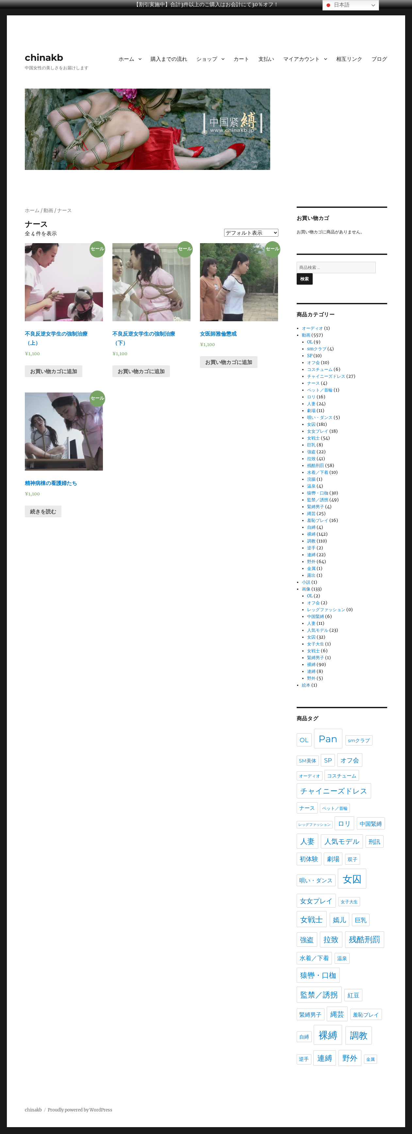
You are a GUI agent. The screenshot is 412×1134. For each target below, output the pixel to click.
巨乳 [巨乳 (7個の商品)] (361, 920)
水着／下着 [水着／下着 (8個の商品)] (314, 958)
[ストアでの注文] (251, 233)
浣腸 (311, 479)
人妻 (311, 404)
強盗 (311, 452)
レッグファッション (326, 609)
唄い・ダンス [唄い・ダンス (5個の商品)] (316, 880)
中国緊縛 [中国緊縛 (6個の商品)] (371, 823)
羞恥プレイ (317, 520)
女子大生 (315, 644)
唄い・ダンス (320, 417)
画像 (306, 589)
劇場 (311, 410)
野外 (311, 561)
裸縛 (311, 534)
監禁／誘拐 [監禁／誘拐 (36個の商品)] (319, 994)
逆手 (311, 548)
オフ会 (313, 362)
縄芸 (311, 513)
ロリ (311, 397)
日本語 (336, 5)
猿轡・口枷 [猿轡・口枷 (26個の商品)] (318, 975)
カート (241, 59)
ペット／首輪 (320, 390)
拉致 (311, 458)
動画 (48, 210)
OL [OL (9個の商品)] (304, 740)
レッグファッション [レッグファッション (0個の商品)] (314, 825)
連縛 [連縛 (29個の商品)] (324, 1058)
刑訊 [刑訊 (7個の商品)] (374, 841)
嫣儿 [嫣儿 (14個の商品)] (339, 920)
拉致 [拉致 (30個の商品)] (330, 939)
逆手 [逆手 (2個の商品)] (304, 1059)
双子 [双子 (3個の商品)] (352, 859)
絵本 (306, 685)
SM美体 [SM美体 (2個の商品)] (307, 761)
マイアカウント (301, 59)
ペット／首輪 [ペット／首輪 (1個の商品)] (335, 808)
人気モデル (317, 630)
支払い (266, 59)
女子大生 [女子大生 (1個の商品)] (349, 901)
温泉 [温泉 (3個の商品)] (342, 958)
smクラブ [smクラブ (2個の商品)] (359, 740)
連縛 (311, 555)
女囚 (311, 424)
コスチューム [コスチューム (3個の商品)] (341, 776)
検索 (304, 278)
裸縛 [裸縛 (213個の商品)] (328, 1035)
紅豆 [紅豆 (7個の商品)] (353, 995)
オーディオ (312, 328)
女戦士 (313, 438)
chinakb (44, 57)
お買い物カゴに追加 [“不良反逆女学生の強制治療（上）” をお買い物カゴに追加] (53, 371)
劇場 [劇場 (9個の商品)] (333, 859)
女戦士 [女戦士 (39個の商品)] (311, 919)
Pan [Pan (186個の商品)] (328, 738)
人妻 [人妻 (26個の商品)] (307, 841)
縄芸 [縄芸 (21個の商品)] (337, 1014)
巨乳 (311, 445)
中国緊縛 (315, 616)
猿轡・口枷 (317, 493)
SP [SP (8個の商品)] (328, 760)
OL (310, 342)
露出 (311, 575)
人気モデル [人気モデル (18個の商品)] (342, 841)
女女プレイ (317, 431)
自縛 (311, 527)
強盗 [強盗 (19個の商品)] (307, 940)
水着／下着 (317, 472)
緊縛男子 (315, 506)
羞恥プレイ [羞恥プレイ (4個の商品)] (366, 1014)
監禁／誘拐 (317, 500)
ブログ (379, 59)
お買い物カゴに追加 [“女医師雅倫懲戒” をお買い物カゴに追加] (228, 362)
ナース (313, 383)
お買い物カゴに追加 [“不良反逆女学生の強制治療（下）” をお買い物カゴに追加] (141, 371)
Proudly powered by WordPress (80, 1110)
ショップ (206, 59)
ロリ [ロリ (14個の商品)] (344, 823)
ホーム (126, 59)
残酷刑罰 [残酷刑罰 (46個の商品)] (364, 939)
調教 (311, 541)
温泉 (311, 486)
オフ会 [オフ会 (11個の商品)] (349, 760)
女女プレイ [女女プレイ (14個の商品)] (316, 901)
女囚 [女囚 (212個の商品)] (352, 879)
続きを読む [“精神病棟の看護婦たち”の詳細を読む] (43, 511)
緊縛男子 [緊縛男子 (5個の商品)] (310, 1014)
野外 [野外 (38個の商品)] (349, 1058)
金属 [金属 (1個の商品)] (370, 1059)
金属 (311, 568)
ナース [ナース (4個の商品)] (307, 808)
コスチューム (320, 369)
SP (309, 356)
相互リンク (349, 59)
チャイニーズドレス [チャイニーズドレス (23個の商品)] (334, 791)
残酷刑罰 (315, 465)
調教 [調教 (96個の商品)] (359, 1035)
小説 (306, 582)
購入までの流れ (169, 59)
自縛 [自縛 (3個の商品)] (304, 1037)
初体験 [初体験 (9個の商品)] (309, 859)
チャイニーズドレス (326, 376)
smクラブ (316, 349)
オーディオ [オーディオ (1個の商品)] (309, 775)
